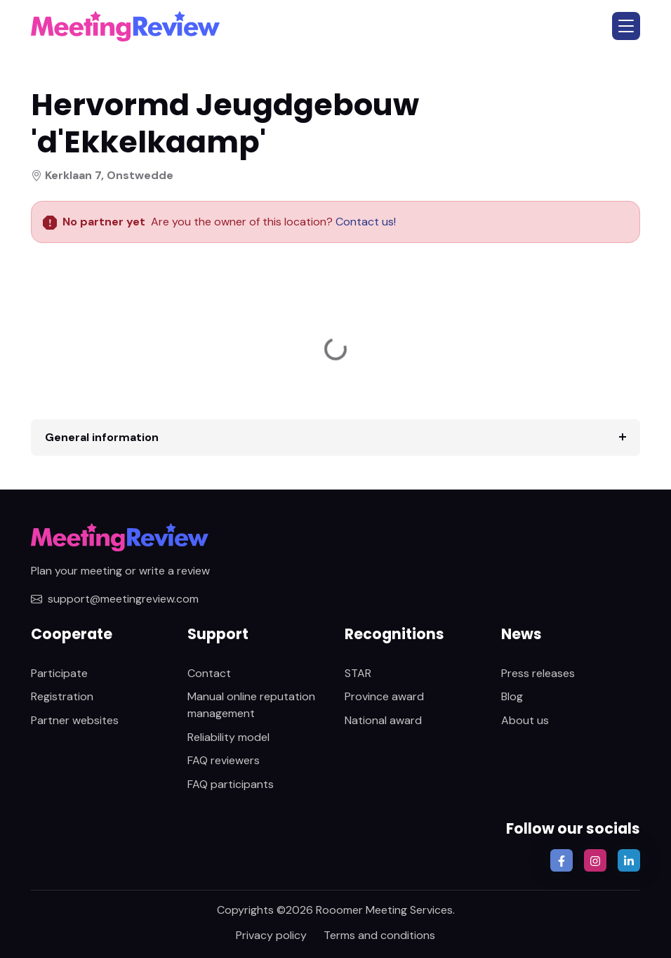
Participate (59, 673)
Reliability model (228, 737)
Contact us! (364, 221)
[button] (626, 26)
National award (383, 720)
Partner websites (75, 720)
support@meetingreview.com (115, 598)
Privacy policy (271, 935)
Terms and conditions (379, 935)
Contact (209, 673)
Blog (512, 696)
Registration (62, 696)
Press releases (538, 673)
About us (525, 720)
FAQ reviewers (223, 760)
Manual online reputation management (251, 705)
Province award (384, 696)
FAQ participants (230, 784)
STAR (358, 673)
